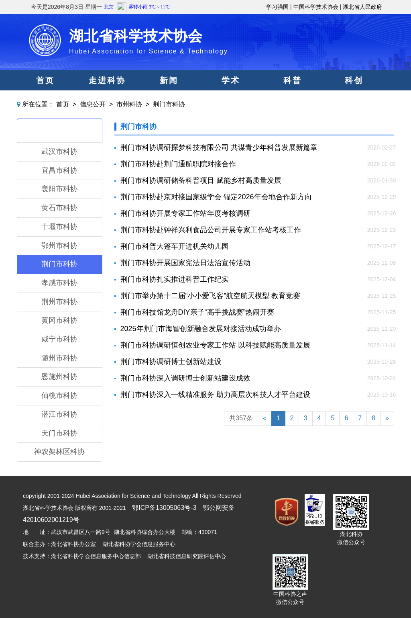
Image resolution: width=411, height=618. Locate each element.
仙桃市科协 (59, 395)
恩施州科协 (59, 376)
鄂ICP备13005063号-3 (164, 507)
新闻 (169, 80)
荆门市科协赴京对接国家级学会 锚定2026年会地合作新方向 (216, 197)
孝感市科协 (59, 283)
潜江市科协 (59, 414)
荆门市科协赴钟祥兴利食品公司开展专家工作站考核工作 (210, 230)
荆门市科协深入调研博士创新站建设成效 (185, 378)
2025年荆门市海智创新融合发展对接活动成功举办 (200, 329)
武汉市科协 (59, 151)
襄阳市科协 (59, 189)
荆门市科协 (169, 104)
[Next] (387, 418)
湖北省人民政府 (362, 7)
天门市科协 (59, 433)
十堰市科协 (59, 227)
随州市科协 (59, 358)
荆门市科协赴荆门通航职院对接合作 (178, 164)
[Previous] (265, 418)
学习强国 (277, 7)
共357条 (241, 418)
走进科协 (107, 80)
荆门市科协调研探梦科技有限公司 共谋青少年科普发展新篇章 (218, 147)
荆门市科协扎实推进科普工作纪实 (174, 279)
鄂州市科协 (59, 245)
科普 (292, 80)
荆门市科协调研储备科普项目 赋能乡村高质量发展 (200, 180)
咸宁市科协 (59, 339)
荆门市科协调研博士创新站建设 (171, 362)
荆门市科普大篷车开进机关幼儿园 (174, 246)
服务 (231, 100)
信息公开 (93, 104)
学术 (231, 80)
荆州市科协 (59, 302)
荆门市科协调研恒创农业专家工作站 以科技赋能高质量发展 (215, 345)
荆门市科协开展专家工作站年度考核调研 (185, 213)
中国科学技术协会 (315, 7)
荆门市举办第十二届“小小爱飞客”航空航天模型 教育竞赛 (210, 296)
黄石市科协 (59, 208)
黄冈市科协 (59, 320)
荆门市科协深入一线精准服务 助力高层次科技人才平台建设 (215, 395)
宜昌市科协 (59, 170)
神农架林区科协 (59, 452)
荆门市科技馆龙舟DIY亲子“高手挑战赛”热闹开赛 (197, 312)
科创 (354, 80)
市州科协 (129, 104)
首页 (45, 80)
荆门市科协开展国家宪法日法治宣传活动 (185, 263)
